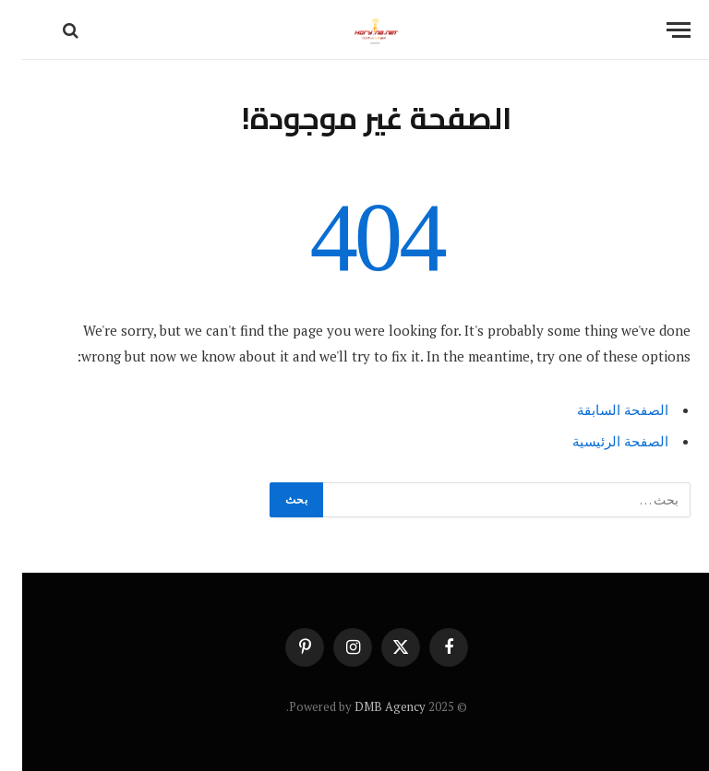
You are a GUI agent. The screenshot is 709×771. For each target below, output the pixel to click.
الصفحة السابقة (600, 409)
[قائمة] (656, 30)
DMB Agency (367, 706)
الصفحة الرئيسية (598, 441)
